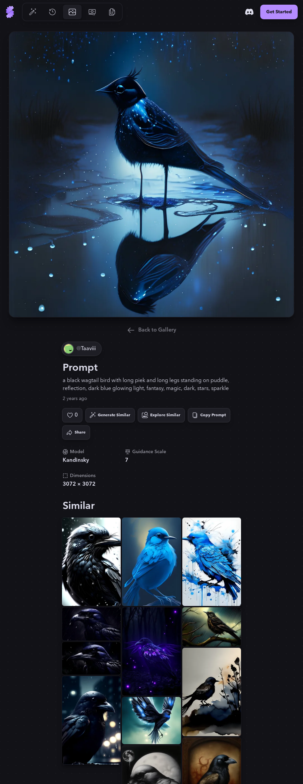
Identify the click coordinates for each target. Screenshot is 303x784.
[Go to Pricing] (92, 12)
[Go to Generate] (32, 12)
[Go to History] (52, 12)
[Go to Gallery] (72, 12)
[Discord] (249, 12)
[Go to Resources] (112, 12)
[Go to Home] (10, 12)
